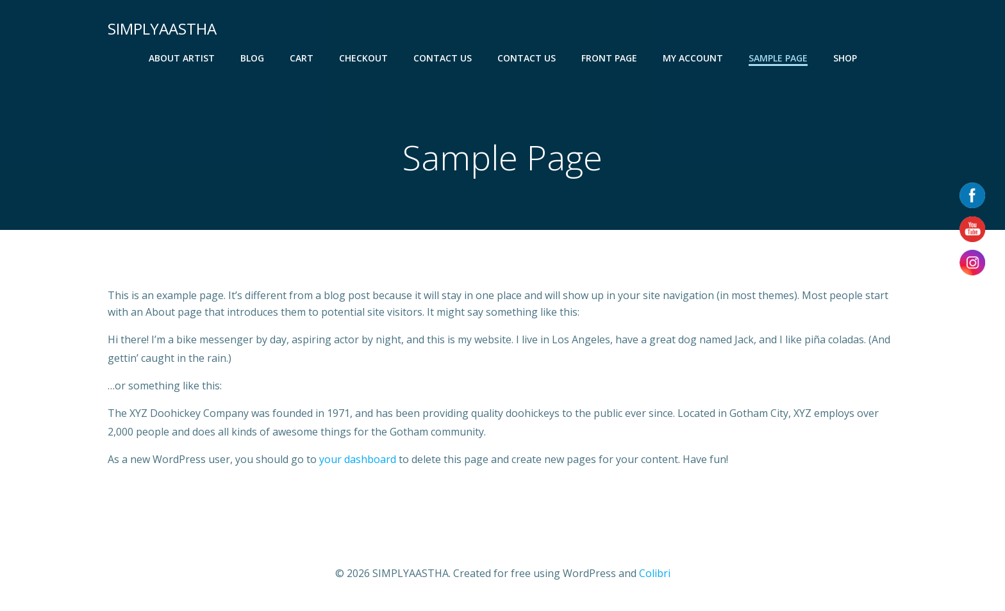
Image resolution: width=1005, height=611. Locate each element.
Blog (252, 58)
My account (693, 58)
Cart (301, 58)
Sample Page (778, 58)
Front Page (609, 58)
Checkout (363, 58)
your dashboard (357, 459)
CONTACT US (442, 58)
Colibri (654, 573)
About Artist (182, 58)
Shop (845, 58)
